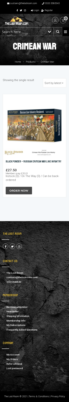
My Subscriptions (15, 325)
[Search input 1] (23, 31)
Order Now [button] (18, 190)
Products (31, 62)
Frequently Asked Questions (21, 329)
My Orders (12, 359)
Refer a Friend (14, 364)
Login (35, 10)
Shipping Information (17, 316)
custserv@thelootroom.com (22, 3)
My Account (13, 354)
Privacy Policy (58, 396)
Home (18, 62)
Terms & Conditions (39, 396)
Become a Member (17, 307)
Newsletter (12, 311)
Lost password (14, 368)
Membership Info (15, 320)
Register (47, 10)
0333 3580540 (51, 3)
